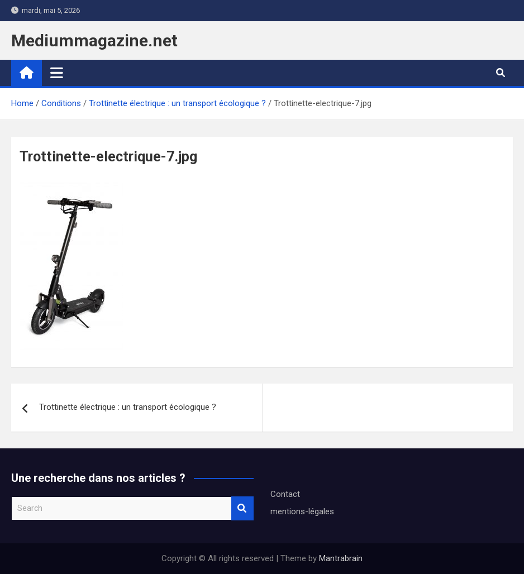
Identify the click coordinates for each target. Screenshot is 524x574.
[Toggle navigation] (57, 72)
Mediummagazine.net (94, 40)
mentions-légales (302, 511)
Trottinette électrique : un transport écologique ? (127, 407)
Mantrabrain (341, 558)
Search (242, 508)
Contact (285, 494)
